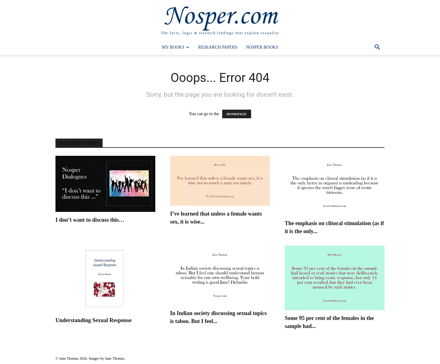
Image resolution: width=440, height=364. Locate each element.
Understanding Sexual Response (93, 320)
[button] (377, 48)
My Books (175, 47)
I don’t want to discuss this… (89, 220)
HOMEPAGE (237, 114)
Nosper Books (262, 47)
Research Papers (217, 47)
